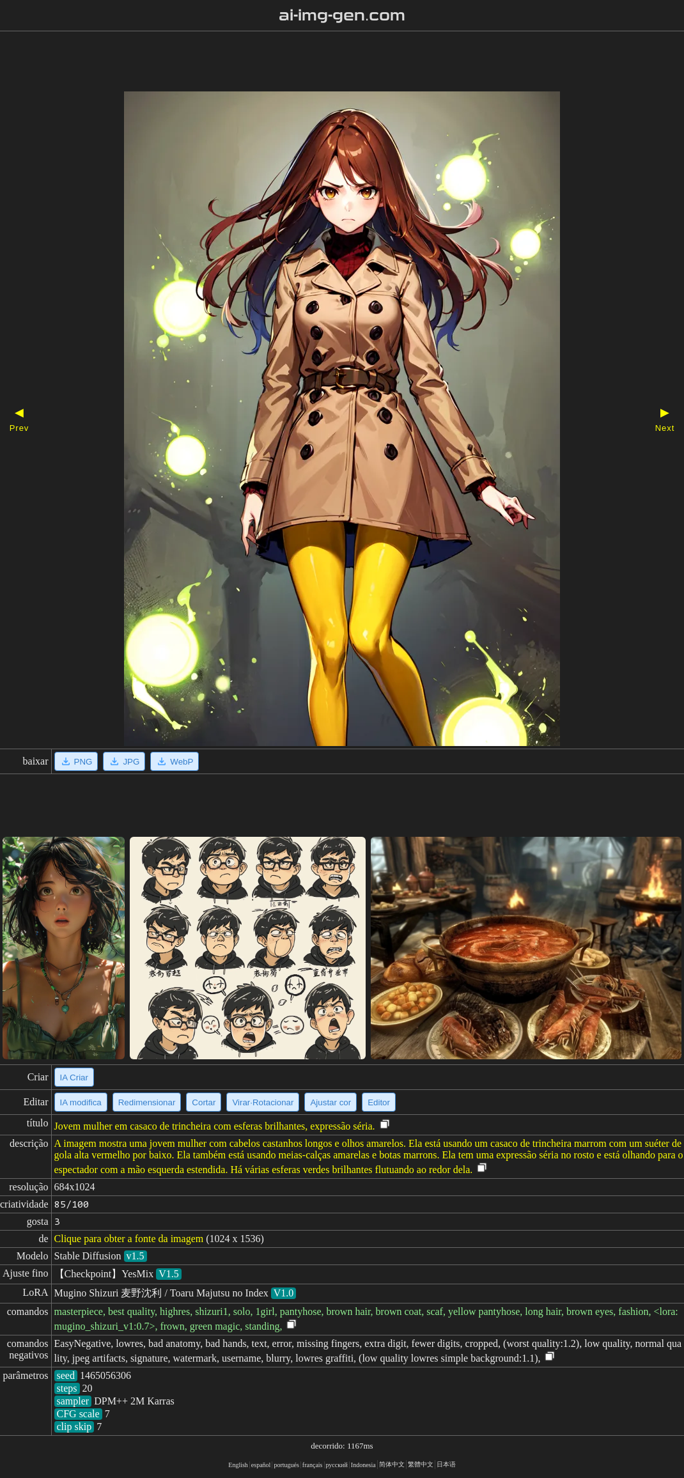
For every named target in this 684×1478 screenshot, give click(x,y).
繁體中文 (420, 1464)
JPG (124, 761)
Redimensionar (147, 1102)
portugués (286, 1464)
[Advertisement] (319, 62)
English (238, 1464)
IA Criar (74, 1077)
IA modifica (81, 1102)
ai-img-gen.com (342, 15)
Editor (379, 1102)
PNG (76, 761)
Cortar (203, 1102)
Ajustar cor (330, 1102)
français (312, 1464)
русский (337, 1464)
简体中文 (392, 1464)
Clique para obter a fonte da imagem (129, 1238)
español (261, 1464)
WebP (174, 761)
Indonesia (363, 1464)
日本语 (446, 1464)
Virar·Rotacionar (262, 1102)
